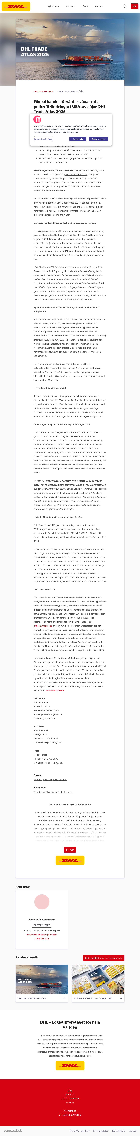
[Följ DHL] (134, 6)
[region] (71, 130)
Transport (47, 779)
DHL (60, 792)
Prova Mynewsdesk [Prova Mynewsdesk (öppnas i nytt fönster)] (79, 1130)
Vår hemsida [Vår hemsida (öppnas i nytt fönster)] (70, 1110)
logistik (45, 792)
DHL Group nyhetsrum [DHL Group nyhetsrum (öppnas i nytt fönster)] (70, 1114)
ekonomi (53, 792)
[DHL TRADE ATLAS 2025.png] (42, 979)
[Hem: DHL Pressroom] (16, 6)
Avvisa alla (78, 139)
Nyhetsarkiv (53, 6)
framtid (37, 792)
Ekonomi (38, 779)
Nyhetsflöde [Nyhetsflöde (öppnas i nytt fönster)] (118, 1130)
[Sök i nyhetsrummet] (125, 6)
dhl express (68, 792)
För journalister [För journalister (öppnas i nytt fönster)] (100, 1130)
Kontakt (99, 6)
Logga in (133, 1130)
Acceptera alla (98, 139)
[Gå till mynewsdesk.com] (13, 1131)
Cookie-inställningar (43, 139)
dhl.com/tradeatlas (43, 625)
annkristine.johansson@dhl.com (42, 934)
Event (86, 6)
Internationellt (60, 779)
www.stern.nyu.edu (55, 690)
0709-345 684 (42, 938)
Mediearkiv (71, 6)
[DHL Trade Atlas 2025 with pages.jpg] (98, 979)
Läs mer (70, 849)
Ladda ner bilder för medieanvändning (103, 958)
